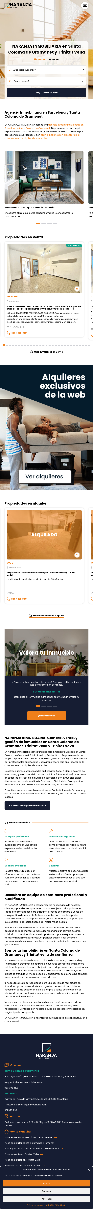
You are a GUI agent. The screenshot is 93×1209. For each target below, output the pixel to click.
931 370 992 (17, 333)
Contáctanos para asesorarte (27, 805)
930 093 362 (11, 1087)
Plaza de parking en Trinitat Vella (23, 1165)
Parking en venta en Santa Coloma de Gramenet (32, 1148)
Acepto (46, 1183)
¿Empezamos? (46, 715)
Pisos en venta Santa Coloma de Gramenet (29, 1137)
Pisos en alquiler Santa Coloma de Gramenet (29, 1143)
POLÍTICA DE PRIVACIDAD (55, 1205)
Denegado (46, 1191)
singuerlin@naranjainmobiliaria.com (24, 1082)
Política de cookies (35, 1205)
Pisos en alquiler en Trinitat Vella (22, 1160)
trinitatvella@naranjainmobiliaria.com (26, 1104)
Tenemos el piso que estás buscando (30, 207)
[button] (88, 1169)
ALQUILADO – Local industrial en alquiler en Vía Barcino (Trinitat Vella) (41, 573)
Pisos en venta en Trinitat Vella (22, 1154)
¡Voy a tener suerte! (46, 92)
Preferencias (46, 1199)
